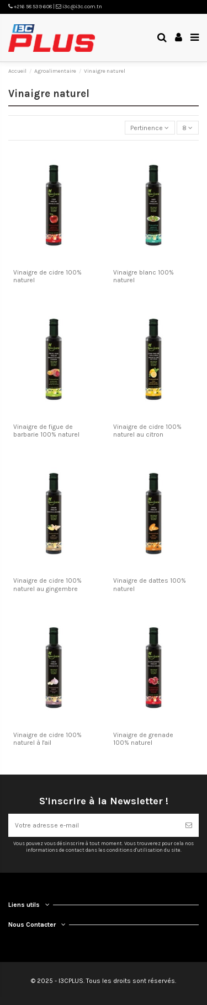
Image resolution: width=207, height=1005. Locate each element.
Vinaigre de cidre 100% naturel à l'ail (47, 738)
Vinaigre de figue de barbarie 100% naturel (46, 430)
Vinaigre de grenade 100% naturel (143, 738)
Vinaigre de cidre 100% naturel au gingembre (47, 584)
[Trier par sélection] (150, 128)
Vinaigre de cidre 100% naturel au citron (147, 430)
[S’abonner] (189, 825)
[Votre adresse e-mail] (93, 825)
